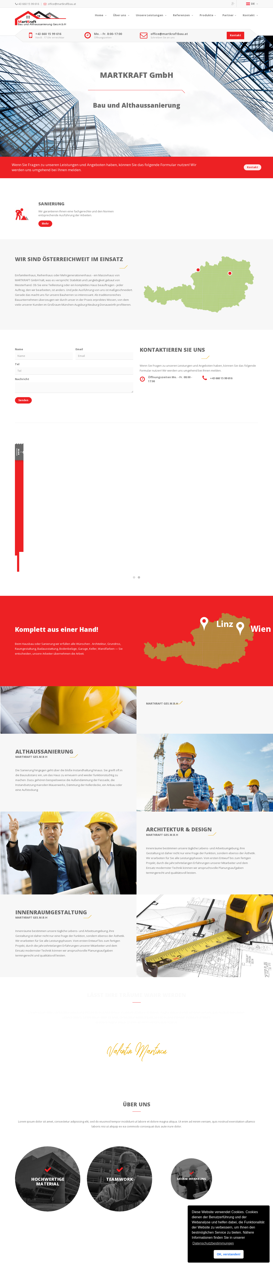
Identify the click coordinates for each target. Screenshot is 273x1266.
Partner (229, 15)
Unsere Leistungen (151, 15)
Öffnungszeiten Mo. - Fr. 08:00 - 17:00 (170, 382)
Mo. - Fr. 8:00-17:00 (108, 34)
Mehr (53, 490)
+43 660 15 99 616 (48, 34)
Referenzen (183, 15)
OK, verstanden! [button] (228, 1254)
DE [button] (252, 4)
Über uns (121, 15)
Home (101, 15)
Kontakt (250, 15)
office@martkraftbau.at (169, 34)
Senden (21, 403)
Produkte (208, 15)
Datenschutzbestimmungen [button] (213, 1243)
